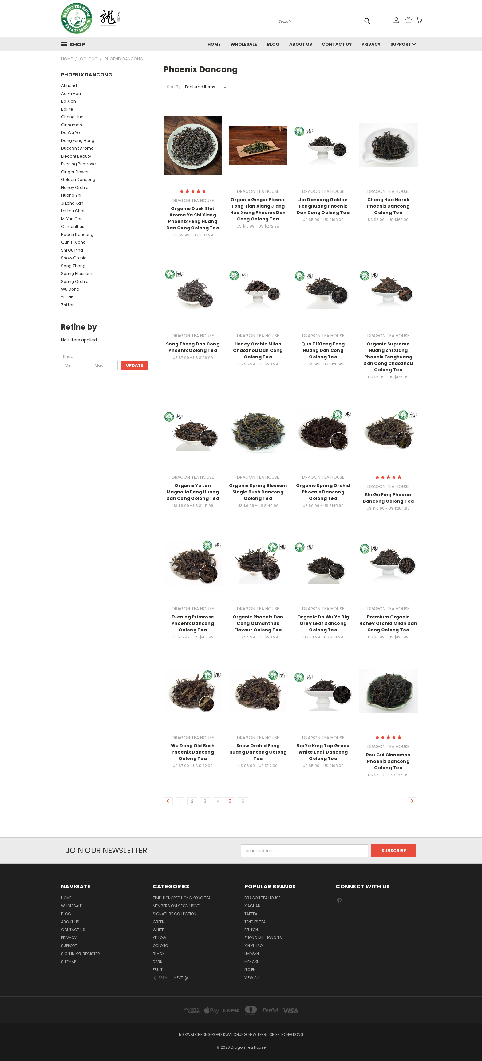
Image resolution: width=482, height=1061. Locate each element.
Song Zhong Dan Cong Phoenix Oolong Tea (192, 347)
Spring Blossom (76, 273)
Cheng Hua (72, 117)
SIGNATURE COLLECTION (174, 913)
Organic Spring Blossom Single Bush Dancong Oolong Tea (258, 491)
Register (91, 953)
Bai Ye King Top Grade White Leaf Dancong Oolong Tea (323, 752)
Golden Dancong (78, 179)
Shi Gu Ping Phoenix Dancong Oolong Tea (388, 498)
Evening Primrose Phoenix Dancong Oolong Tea (193, 623)
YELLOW (159, 937)
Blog (273, 44)
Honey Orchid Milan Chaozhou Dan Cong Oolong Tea (257, 350)
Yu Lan (67, 297)
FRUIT (158, 969)
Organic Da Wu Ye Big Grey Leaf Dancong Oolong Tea (323, 623)
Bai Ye (67, 109)
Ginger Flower (75, 172)
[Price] (68, 357)
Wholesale (244, 44)
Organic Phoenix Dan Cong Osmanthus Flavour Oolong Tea (258, 623)
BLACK (158, 953)
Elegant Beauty (76, 156)
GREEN (158, 921)
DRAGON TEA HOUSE (262, 897)
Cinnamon (71, 125)
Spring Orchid (75, 281)
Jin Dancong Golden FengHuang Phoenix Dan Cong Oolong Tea (323, 206)
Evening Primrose (78, 164)
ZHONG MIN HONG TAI (263, 937)
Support (403, 44)
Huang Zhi (71, 195)
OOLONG (160, 945)
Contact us (337, 44)
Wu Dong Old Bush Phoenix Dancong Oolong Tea (193, 752)
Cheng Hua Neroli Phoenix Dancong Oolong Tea (388, 206)
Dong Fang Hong (77, 140)
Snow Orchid (74, 258)
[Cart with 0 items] (419, 20)
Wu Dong (70, 289)
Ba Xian (68, 101)
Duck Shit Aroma (77, 148)
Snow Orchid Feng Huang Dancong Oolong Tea (258, 752)
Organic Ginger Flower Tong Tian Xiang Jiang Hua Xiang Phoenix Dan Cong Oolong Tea (258, 209)
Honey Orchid (75, 187)
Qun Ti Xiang (73, 242)
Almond (69, 85)
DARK (157, 961)
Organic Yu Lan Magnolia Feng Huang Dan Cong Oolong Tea (192, 491)
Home (214, 44)
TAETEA (250, 913)
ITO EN (249, 969)
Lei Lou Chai (72, 211)
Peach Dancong (77, 234)
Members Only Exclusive (176, 905)
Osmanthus (72, 226)
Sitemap (68, 961)
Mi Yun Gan (72, 219)
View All (252, 977)
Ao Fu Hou (71, 93)
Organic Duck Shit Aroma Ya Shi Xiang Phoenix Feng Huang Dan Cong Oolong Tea (192, 218)
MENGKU (251, 961)
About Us (300, 44)
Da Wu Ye (70, 132)
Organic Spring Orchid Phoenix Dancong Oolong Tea (323, 491)
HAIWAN (251, 953)
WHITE (158, 929)
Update (134, 365)
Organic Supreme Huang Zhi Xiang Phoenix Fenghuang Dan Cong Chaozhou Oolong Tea (388, 357)
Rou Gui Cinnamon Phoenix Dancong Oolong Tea (388, 761)
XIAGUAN (252, 905)
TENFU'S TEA (255, 921)
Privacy (371, 44)
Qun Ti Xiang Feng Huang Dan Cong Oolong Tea (323, 350)
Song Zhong (73, 266)
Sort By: (174, 87)
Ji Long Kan (72, 203)
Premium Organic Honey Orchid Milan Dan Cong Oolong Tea (388, 623)
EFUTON (251, 929)
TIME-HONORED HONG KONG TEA (182, 897)
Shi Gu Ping (72, 250)
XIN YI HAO (253, 945)
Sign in (68, 953)
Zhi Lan (68, 305)
